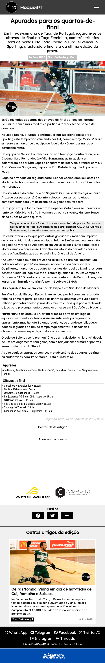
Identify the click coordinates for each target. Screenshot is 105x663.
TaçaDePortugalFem (62, 57)
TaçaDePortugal (22, 619)
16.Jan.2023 (37, 57)
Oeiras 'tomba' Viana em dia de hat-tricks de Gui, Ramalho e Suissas (51, 591)
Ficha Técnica (55, 644)
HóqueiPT (41, 644)
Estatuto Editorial (73, 644)
